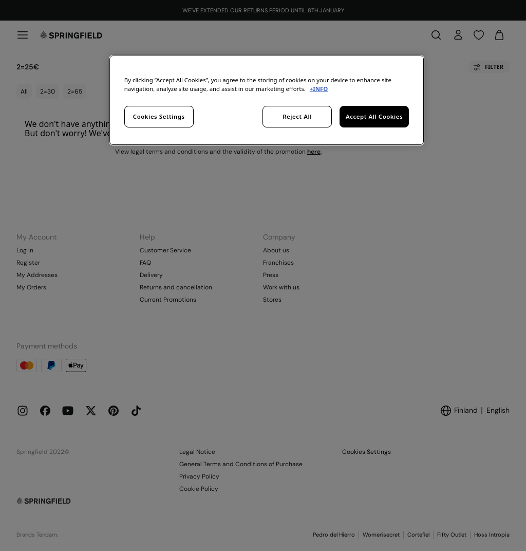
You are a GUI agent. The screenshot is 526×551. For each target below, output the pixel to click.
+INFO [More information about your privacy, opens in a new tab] (319, 89)
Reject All (297, 116)
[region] (266, 100)
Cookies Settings (159, 116)
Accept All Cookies (374, 116)
